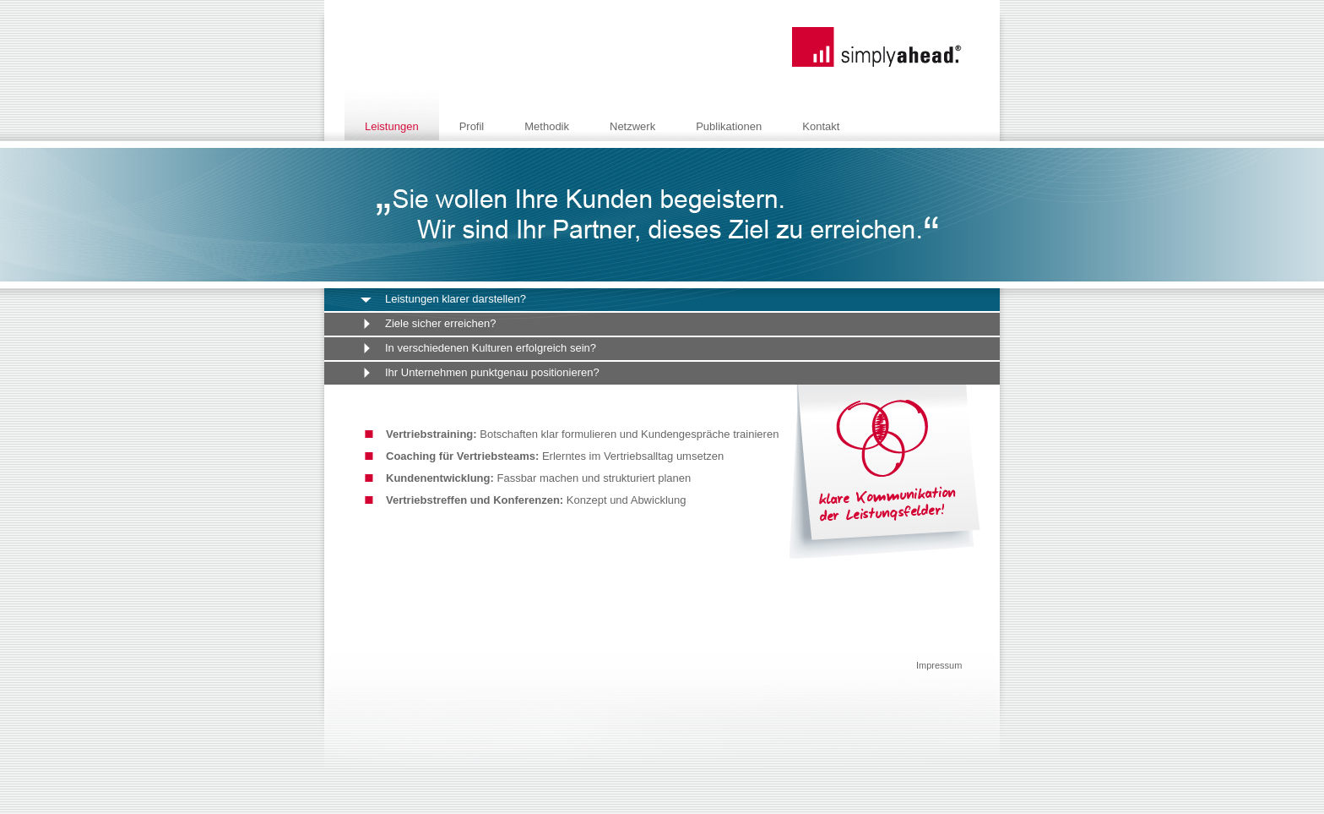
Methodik (546, 126)
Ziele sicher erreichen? (440, 323)
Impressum (939, 665)
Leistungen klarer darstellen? (455, 298)
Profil (472, 126)
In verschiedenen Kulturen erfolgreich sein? (490, 347)
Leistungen (392, 126)
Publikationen (729, 126)
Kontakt (820, 126)
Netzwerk (632, 126)
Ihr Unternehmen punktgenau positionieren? (492, 372)
